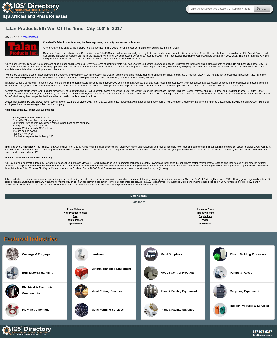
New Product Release (75, 212)
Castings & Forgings (27, 254)
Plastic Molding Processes (239, 254)
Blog (75, 216)
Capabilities (205, 216)
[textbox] (221, 9)
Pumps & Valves (232, 273)
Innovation (205, 223)
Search (262, 8)
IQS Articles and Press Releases (35, 16)
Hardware (89, 254)
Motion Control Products (169, 273)
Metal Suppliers (163, 254)
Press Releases (30, 37)
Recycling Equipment (236, 291)
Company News (205, 209)
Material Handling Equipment (103, 273)
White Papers (75, 220)
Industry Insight (205, 212)
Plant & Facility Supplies (169, 310)
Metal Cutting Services (98, 291)
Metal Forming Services (99, 310)
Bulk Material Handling (29, 273)
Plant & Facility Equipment (170, 291)
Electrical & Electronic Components (29, 291)
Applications (76, 223)
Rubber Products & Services (241, 310)
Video (205, 220)
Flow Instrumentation (28, 310)
